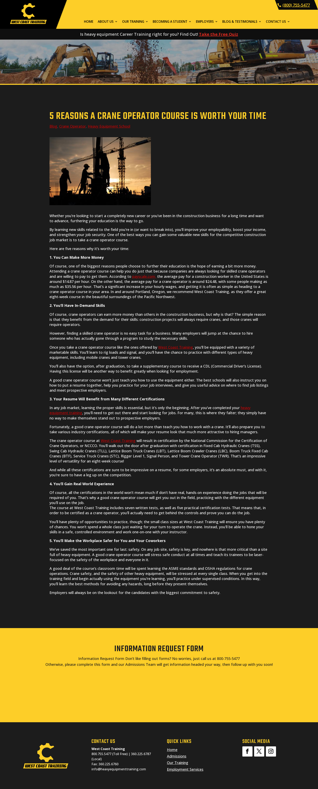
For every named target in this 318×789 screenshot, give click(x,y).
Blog (53, 126)
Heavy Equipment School (109, 126)
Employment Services (185, 769)
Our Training (133, 22)
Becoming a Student (170, 22)
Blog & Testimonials (239, 22)
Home (88, 22)
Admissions (176, 756)
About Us (106, 22)
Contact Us (276, 22)
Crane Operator (72, 126)
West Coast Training (175, 347)
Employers (205, 22)
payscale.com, (144, 276)
